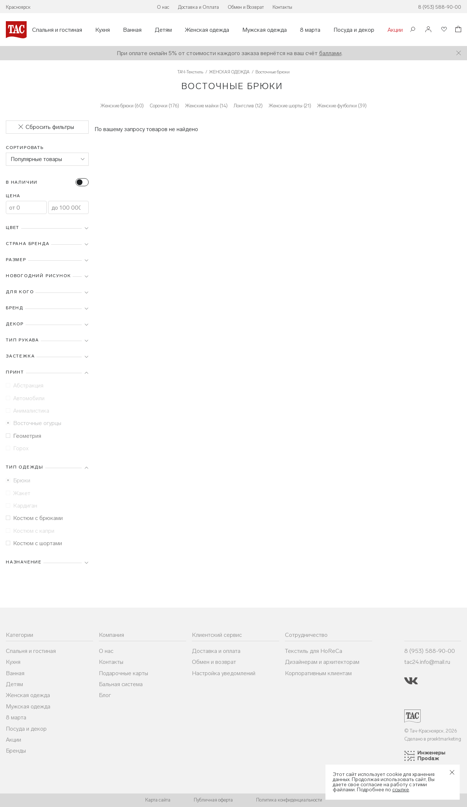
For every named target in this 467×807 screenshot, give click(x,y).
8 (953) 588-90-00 (439, 7)
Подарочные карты (123, 673)
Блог (105, 695)
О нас (163, 7)
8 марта (310, 30)
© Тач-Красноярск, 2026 (430, 731)
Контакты (282, 7)
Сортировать (25, 147)
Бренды (16, 750)
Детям (163, 30)
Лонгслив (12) (248, 105)
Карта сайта (157, 800)
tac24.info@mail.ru (427, 661)
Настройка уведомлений (223, 673)
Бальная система (121, 684)
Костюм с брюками (34, 518)
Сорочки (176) (164, 105)
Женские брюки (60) (122, 105)
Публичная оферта (213, 800)
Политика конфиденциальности (289, 800)
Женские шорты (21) (290, 105)
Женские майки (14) (206, 105)
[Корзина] (457, 30)
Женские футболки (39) (342, 105)
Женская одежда (207, 30)
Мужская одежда (264, 30)
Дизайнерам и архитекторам (322, 661)
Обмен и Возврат (246, 7)
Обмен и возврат (214, 661)
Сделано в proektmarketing (432, 739)
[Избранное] (443, 30)
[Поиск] (412, 30)
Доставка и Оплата (198, 7)
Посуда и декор (353, 30)
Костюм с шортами (34, 543)
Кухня (102, 30)
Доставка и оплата (216, 650)
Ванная (132, 30)
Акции (395, 30)
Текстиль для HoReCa (313, 650)
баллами (330, 53)
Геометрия (23, 435)
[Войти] (428, 30)
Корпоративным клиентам (318, 673)
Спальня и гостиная (57, 30)
